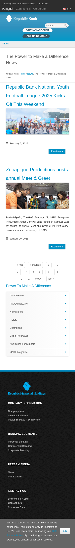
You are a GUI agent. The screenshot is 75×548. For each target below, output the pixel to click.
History (13, 319)
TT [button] (69, 9)
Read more (58, 151)
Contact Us (42, 3)
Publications (15, 476)
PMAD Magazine (19, 303)
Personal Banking (18, 441)
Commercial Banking (20, 446)
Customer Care (16, 507)
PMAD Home (17, 295)
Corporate (39, 8)
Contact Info (15, 503)
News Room (16, 311)
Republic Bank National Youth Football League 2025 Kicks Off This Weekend (37, 95)
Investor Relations (18, 415)
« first (20, 264)
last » (51, 278)
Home (22, 74)
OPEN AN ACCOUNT (37, 30)
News (30, 74)
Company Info (9, 3)
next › (38, 278)
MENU (5, 43)
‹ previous (35, 264)
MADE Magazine (19, 352)
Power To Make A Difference (24, 419)
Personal (8, 8)
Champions (16, 328)
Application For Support (22, 344)
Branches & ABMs (26, 3)
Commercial (23, 8)
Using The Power (19, 335)
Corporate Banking (18, 450)
